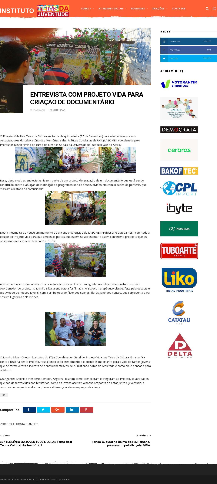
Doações (158, 8)
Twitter (185, 58)
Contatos (178, 8)
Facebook (185, 50)
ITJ (37, 479)
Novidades (138, 8)
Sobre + (86, 8)
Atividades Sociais (110, 8)
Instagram (185, 41)
